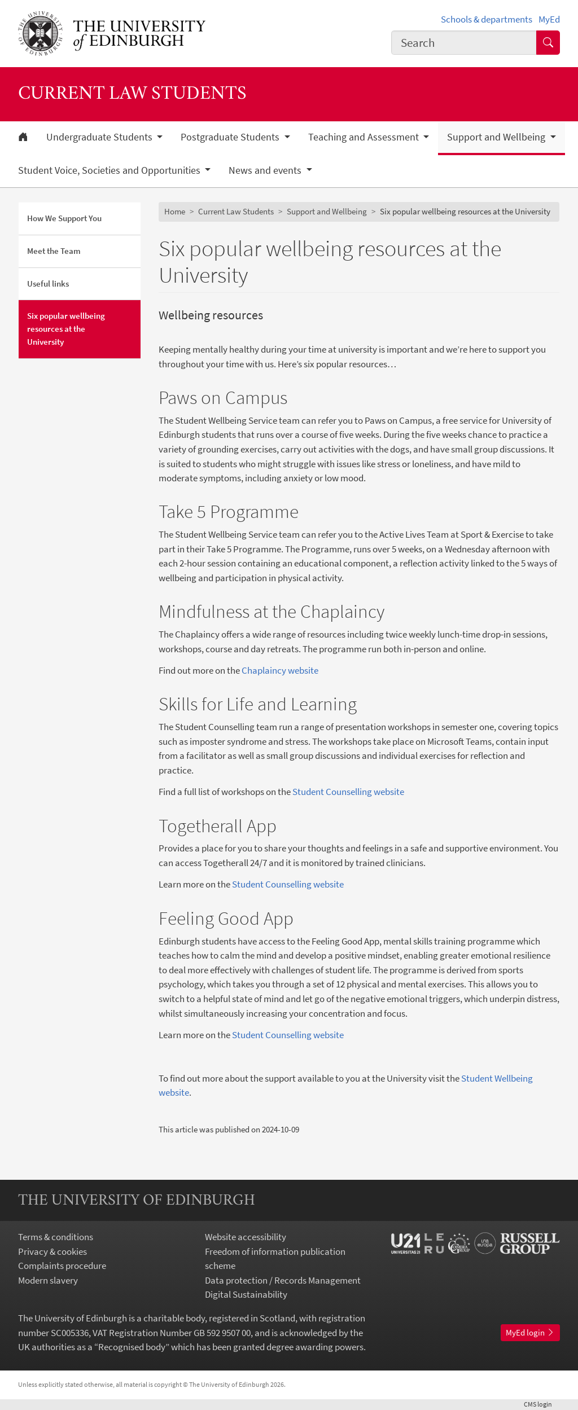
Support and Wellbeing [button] (497, 137)
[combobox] (464, 42)
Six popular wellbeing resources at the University (66, 328)
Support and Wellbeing (327, 211)
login (542, 1404)
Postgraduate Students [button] (231, 137)
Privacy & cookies (52, 1251)
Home (174, 211)
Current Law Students (236, 211)
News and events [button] (266, 170)
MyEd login (530, 1332)
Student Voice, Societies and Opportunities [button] (110, 170)
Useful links (48, 283)
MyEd (549, 19)
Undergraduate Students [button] (100, 137)
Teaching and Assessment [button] (364, 137)
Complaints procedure (62, 1265)
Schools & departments (486, 19)
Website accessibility (245, 1237)
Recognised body (131, 1347)
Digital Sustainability (246, 1294)
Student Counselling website (348, 791)
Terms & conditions (55, 1237)
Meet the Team (54, 250)
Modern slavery (48, 1280)
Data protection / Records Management (283, 1280)
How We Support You (64, 218)
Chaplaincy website (280, 670)
